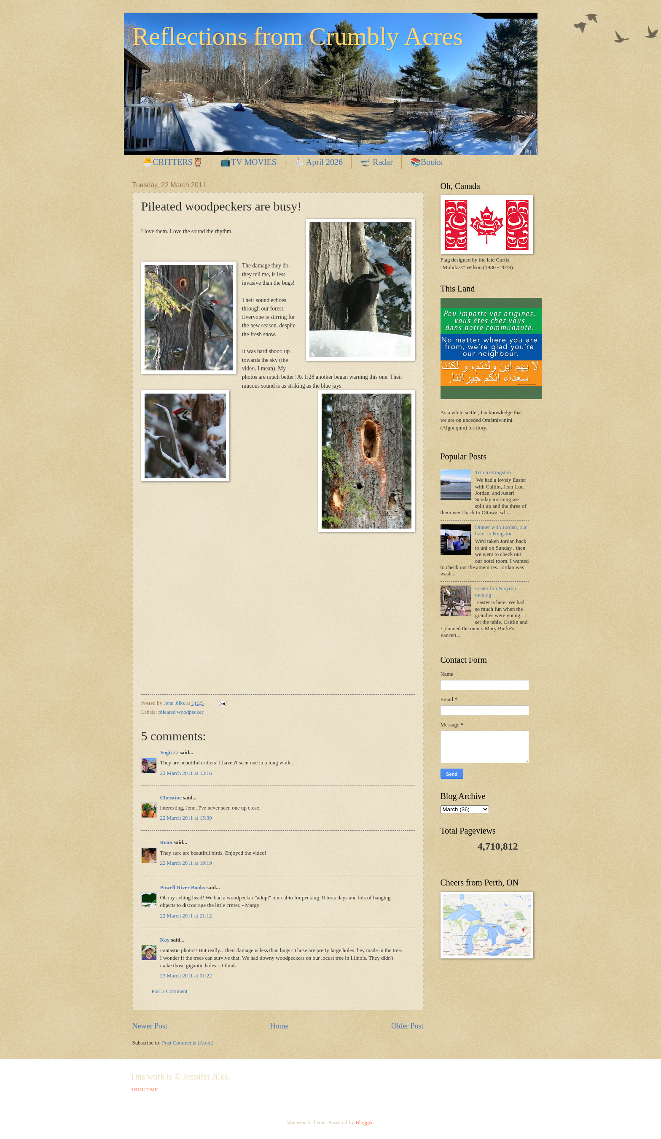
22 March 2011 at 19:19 (186, 863)
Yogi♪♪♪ (169, 753)
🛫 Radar (376, 162)
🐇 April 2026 (318, 162)
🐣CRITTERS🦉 (172, 162)
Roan (166, 842)
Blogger (364, 1123)
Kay (165, 940)
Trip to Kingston (493, 472)
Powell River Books (182, 888)
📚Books (426, 162)
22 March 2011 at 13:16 (186, 773)
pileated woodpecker (181, 712)
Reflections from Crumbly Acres (297, 36)
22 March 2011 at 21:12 (186, 916)
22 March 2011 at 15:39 (186, 818)
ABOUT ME (144, 1090)
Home (279, 1026)
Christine (171, 798)
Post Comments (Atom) (187, 1043)
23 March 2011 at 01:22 (186, 976)
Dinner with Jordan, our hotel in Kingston (501, 530)
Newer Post (150, 1026)
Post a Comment (170, 991)
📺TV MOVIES (248, 162)
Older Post (407, 1026)
